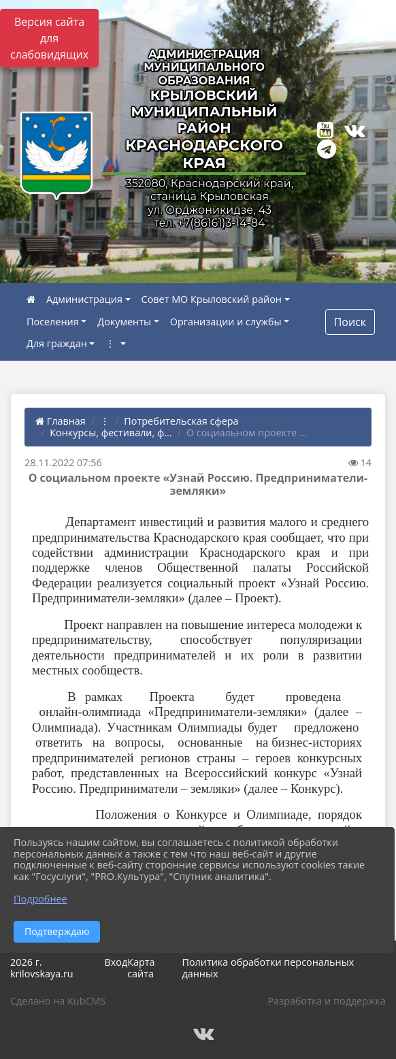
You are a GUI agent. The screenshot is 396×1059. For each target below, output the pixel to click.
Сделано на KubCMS (57, 1000)
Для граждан (57, 343)
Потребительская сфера (181, 420)
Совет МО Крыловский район (212, 299)
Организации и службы (226, 321)
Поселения (53, 321)
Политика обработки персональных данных (268, 968)
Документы (124, 321)
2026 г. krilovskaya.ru (41, 968)
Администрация (84, 299)
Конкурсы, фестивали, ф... (110, 432)
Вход (115, 962)
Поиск (350, 321)
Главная (60, 420)
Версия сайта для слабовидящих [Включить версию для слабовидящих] (49, 38)
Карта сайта (140, 968)
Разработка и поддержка (327, 1000)
